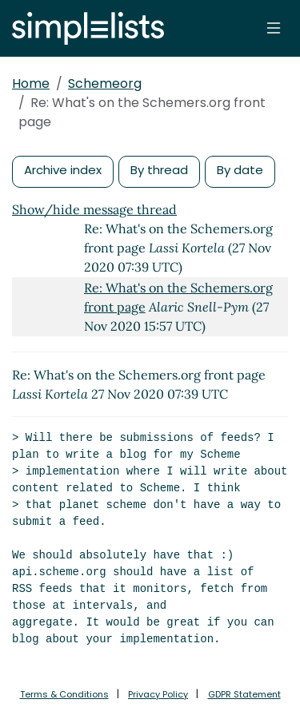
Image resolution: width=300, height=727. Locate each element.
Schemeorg (105, 83)
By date (240, 169)
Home (31, 83)
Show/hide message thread (94, 209)
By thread (159, 169)
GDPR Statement (244, 694)
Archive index (63, 169)
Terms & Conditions (64, 694)
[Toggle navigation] (273, 28)
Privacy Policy (158, 694)
